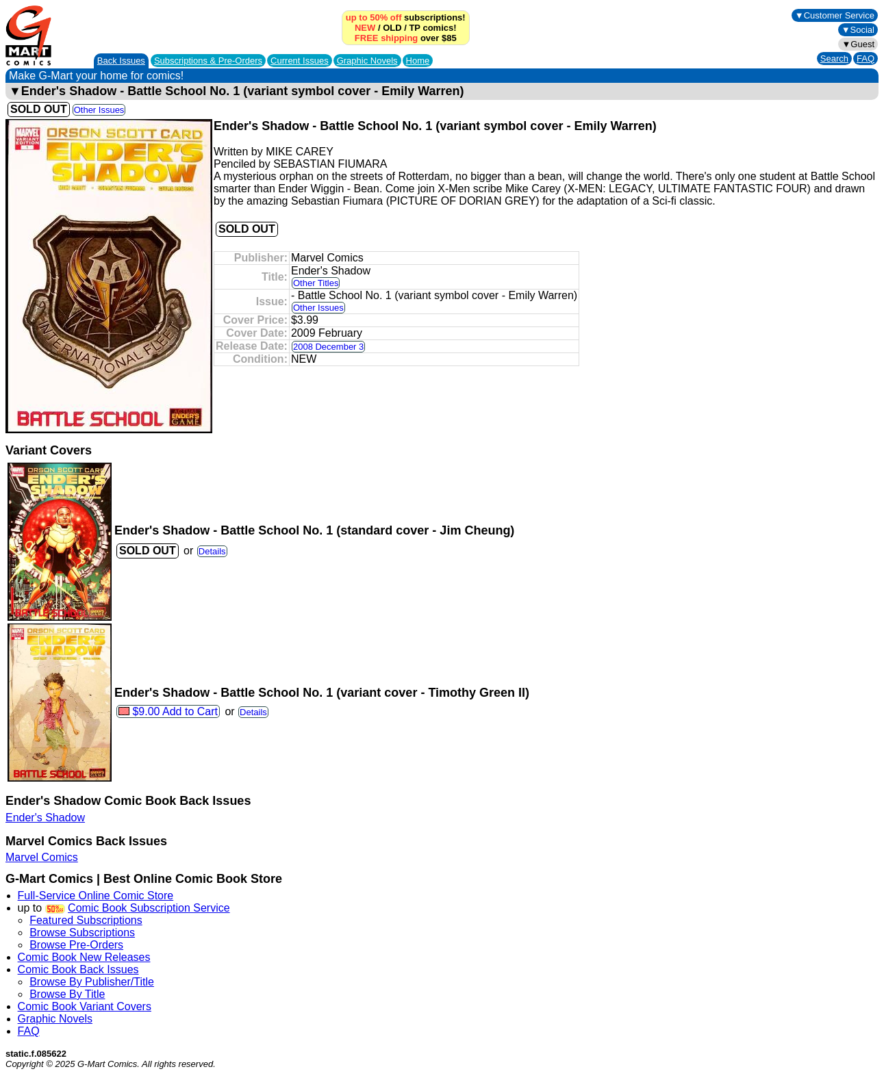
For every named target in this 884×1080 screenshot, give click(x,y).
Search (834, 58)
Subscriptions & (208, 60)
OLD (392, 28)
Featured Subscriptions (85, 920)
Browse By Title (67, 994)
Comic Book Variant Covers (84, 1006)
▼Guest (858, 44)
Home (418, 60)
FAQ (865, 58)
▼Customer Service (834, 15)
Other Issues (99, 110)
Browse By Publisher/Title (91, 982)
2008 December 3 (328, 347)
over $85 (406, 38)
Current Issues (299, 60)
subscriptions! (406, 17)
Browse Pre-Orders (76, 945)
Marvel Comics (41, 857)
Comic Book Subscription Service (149, 908)
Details (212, 551)
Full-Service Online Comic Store (96, 895)
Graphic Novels (367, 60)
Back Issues (121, 60)
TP (414, 28)
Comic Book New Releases (84, 957)
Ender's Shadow (45, 817)
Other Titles (315, 283)
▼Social (858, 30)
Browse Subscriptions (82, 932)
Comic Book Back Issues (78, 969)
